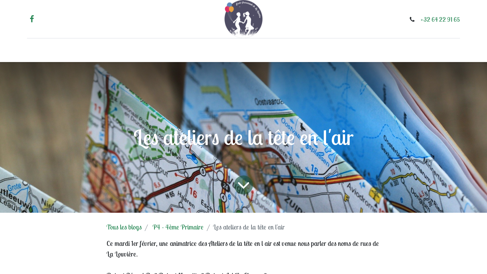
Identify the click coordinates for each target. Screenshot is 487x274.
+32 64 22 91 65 (435, 19)
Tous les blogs (124, 227)
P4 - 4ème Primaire (178, 227)
